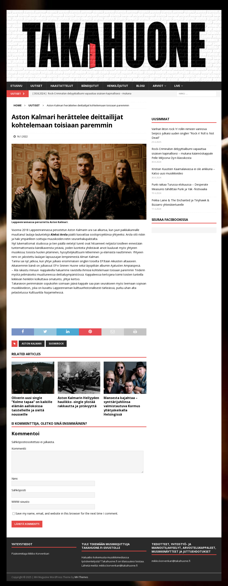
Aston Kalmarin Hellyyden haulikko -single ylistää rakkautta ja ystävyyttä (78, 402)
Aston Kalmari (32, 343)
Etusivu (16, 86)
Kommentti (19, 448)
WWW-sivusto (20, 502)
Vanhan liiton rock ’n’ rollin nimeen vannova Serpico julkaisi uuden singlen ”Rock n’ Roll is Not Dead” (183, 133)
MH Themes (81, 577)
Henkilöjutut (117, 86)
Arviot (158, 86)
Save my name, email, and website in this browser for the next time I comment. (67, 513)
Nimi (15, 478)
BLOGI (140, 86)
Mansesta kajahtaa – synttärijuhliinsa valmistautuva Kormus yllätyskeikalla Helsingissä (122, 406)
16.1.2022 (22, 136)
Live (177, 86)
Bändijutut (90, 86)
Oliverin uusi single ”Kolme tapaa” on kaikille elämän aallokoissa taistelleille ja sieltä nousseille (32, 406)
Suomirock (56, 343)
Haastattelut (62, 86)
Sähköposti (19, 490)
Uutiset (36, 86)
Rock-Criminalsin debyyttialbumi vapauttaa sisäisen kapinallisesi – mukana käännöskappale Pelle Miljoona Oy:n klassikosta (182, 153)
